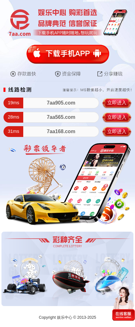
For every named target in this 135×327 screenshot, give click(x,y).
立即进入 (116, 102)
